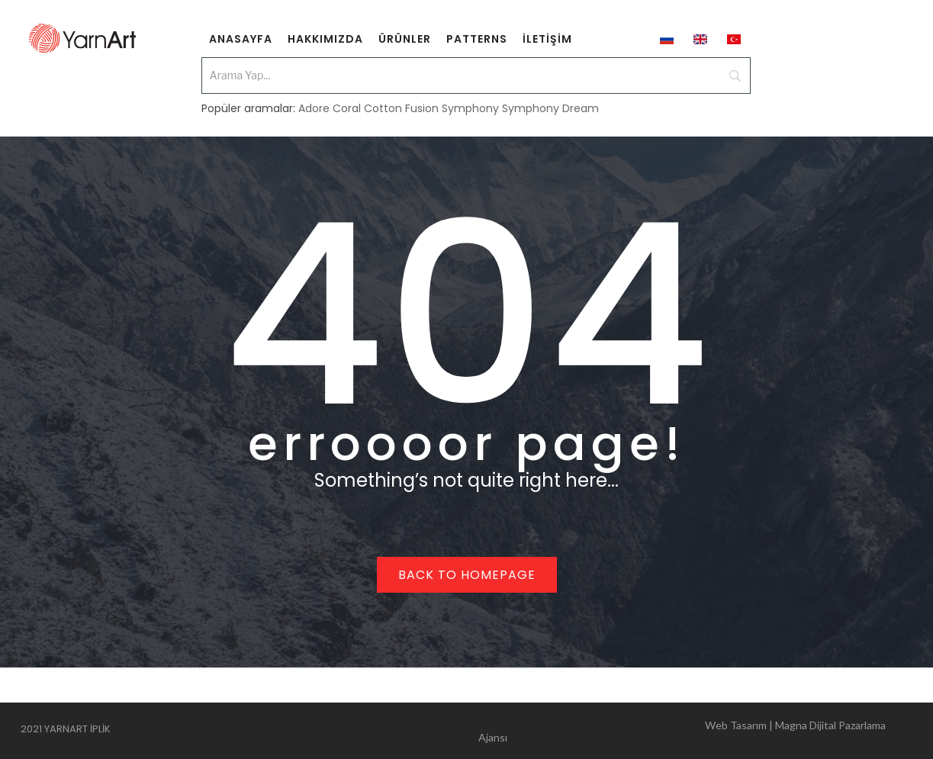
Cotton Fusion (401, 108)
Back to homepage (467, 575)
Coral (347, 108)
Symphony (470, 108)
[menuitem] (240, 38)
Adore (314, 108)
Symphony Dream (550, 108)
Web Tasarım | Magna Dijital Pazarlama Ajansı (682, 731)
